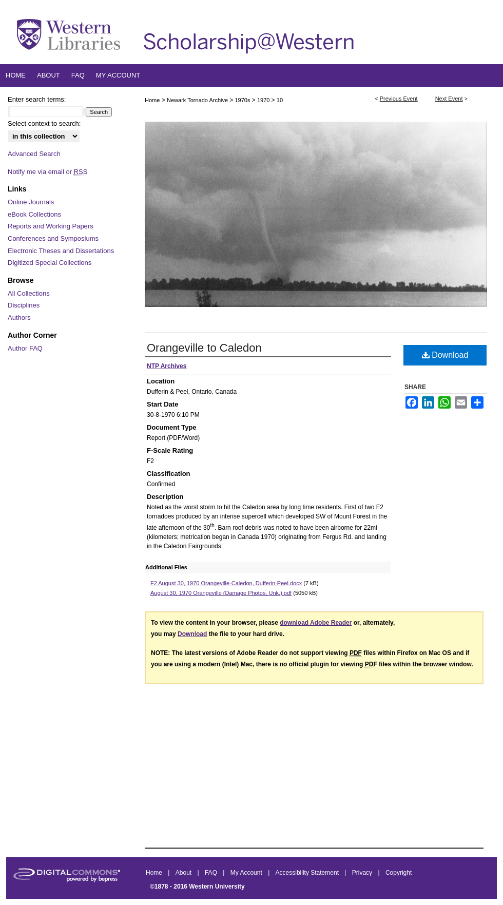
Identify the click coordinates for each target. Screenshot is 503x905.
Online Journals (31, 202)
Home (152, 100)
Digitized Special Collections (49, 262)
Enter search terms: (37, 99)
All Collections (29, 293)
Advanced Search (34, 154)
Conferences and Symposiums (53, 238)
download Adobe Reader (316, 622)
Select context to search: (44, 123)
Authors (19, 317)
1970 (264, 100)
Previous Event (399, 98)
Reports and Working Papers (50, 226)
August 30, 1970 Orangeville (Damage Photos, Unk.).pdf (221, 593)
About (185, 872)
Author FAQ (25, 348)
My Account (247, 872)
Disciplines (24, 305)
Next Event (449, 98)
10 (280, 100)
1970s (243, 100)
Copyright (398, 872)
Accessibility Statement (308, 872)
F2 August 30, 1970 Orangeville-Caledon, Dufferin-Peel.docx (226, 583)
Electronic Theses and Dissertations (61, 251)
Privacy (363, 872)
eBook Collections (34, 214)
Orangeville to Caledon (204, 347)
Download (445, 355)
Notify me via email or (47, 172)
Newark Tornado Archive (198, 100)
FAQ (212, 872)
